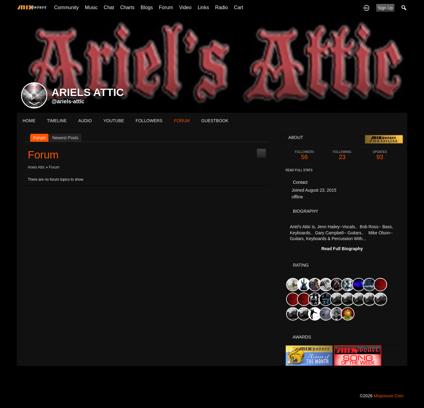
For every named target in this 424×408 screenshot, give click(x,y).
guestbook (214, 120)
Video (185, 7)
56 (304, 155)
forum (182, 120)
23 (342, 155)
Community (66, 7)
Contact (300, 182)
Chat (109, 7)
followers (149, 120)
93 (380, 155)
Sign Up (385, 7)
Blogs (147, 7)
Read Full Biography (342, 248)
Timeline (57, 120)
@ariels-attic (68, 101)
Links (203, 7)
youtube (113, 120)
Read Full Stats (299, 170)
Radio (221, 7)
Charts (127, 7)
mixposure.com (389, 395)
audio (85, 120)
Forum (166, 7)
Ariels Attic (36, 167)
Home (29, 120)
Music (91, 7)
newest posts (65, 137)
